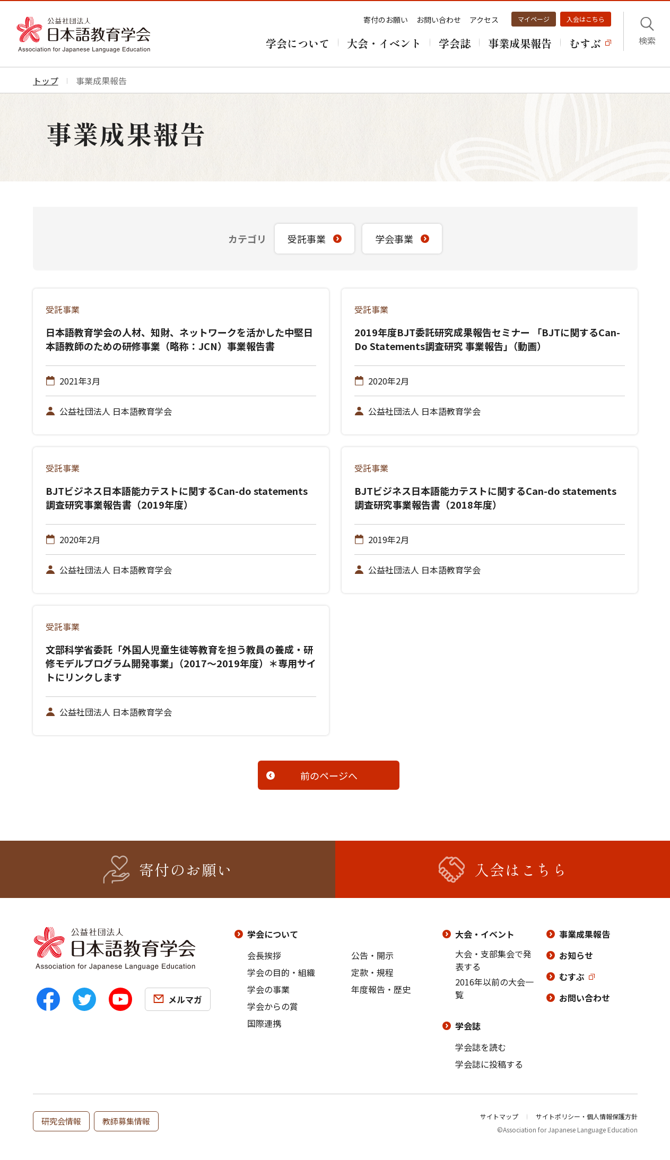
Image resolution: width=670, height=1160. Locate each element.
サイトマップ (499, 1116)
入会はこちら (586, 18)
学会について (272, 934)
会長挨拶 (264, 955)
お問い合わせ (438, 19)
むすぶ (572, 976)
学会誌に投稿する (489, 1064)
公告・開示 (372, 955)
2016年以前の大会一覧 (494, 988)
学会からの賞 (272, 1006)
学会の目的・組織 (281, 972)
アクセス (484, 19)
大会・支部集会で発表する (493, 960)
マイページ (534, 18)
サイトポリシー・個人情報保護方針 (587, 1116)
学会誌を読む (480, 1047)
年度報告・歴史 (381, 989)
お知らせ (576, 955)
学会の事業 (268, 989)
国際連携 (264, 1023)
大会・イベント (485, 934)
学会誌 (468, 1025)
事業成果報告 (584, 934)
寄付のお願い (385, 19)
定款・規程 (372, 972)
